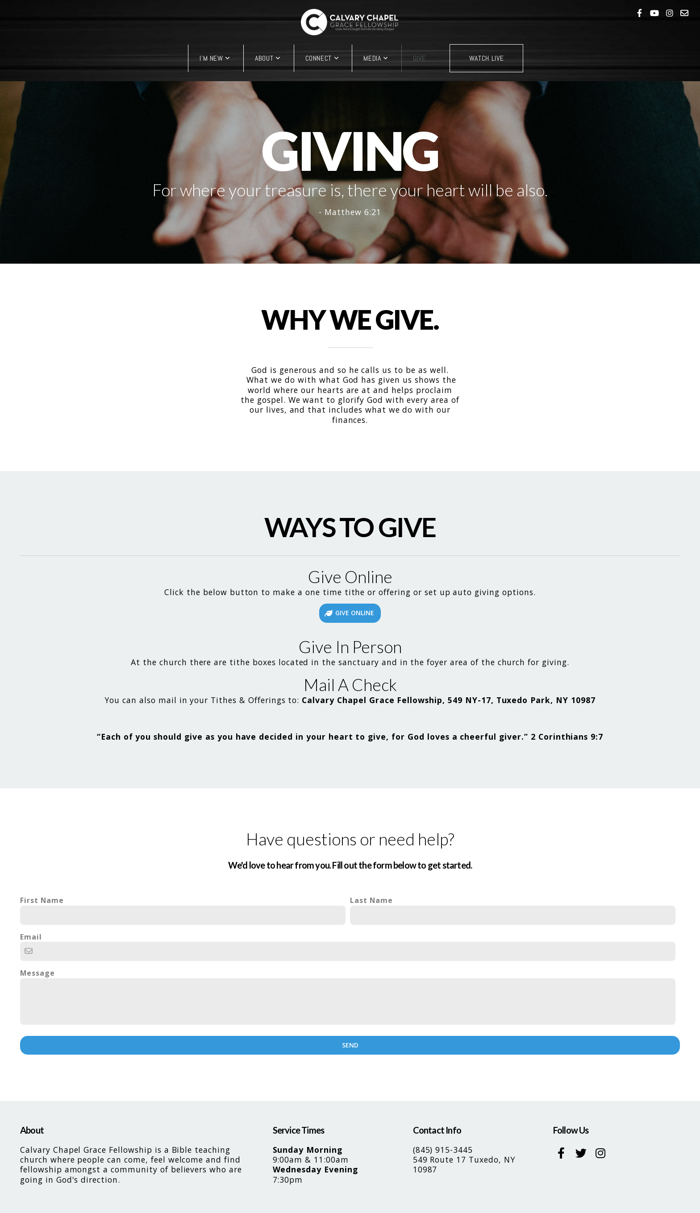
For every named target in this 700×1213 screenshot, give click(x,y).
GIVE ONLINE (349, 613)
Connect (322, 58)
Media (375, 58)
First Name (42, 900)
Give (419, 58)
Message (37, 973)
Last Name (371, 900)
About (267, 58)
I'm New (215, 58)
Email (31, 937)
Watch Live (486, 58)
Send (350, 1045)
